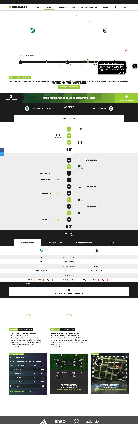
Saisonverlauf (55, 242)
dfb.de (18, 1)
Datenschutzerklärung (21, 419)
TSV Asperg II (105, 38)
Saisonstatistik (27, 242)
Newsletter (70, 1)
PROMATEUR (12, 1)
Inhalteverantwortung (52, 419)
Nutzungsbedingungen (32, 419)
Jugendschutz (42, 419)
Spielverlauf (69, 118)
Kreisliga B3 (69, 16)
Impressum (11, 419)
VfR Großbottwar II (32, 38)
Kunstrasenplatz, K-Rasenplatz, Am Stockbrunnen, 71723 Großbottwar (69, 22)
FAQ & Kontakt (63, 1)
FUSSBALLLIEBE (25, 1)
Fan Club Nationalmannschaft (46, 1)
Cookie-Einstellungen (64, 419)
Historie (110, 242)
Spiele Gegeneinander (83, 242)
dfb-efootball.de (34, 1)
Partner (56, 1)
